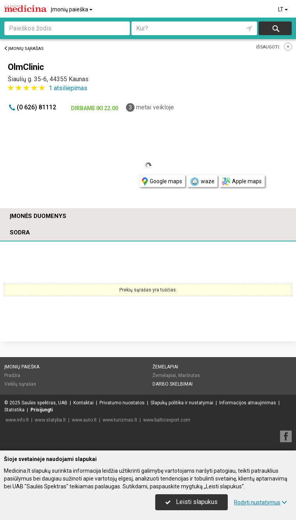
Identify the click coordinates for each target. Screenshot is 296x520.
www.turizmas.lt (120, 420)
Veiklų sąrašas (20, 384)
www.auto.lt (84, 420)
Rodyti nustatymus (260, 502)
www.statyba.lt (50, 420)
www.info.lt (17, 420)
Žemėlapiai (165, 367)
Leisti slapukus (191, 502)
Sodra (20, 232)
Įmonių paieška (72, 9)
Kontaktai (83, 403)
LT (283, 9)
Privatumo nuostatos (122, 403)
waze (202, 182)
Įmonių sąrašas (24, 48)
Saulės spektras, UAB (44, 403)
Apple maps (242, 181)
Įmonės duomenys (38, 216)
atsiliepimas (68, 88)
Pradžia (12, 375)
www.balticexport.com (166, 420)
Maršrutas (189, 375)
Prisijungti (41, 410)
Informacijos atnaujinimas (247, 403)
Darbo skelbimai (172, 384)
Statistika (14, 410)
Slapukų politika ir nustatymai (182, 403)
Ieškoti (275, 28)
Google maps (162, 181)
